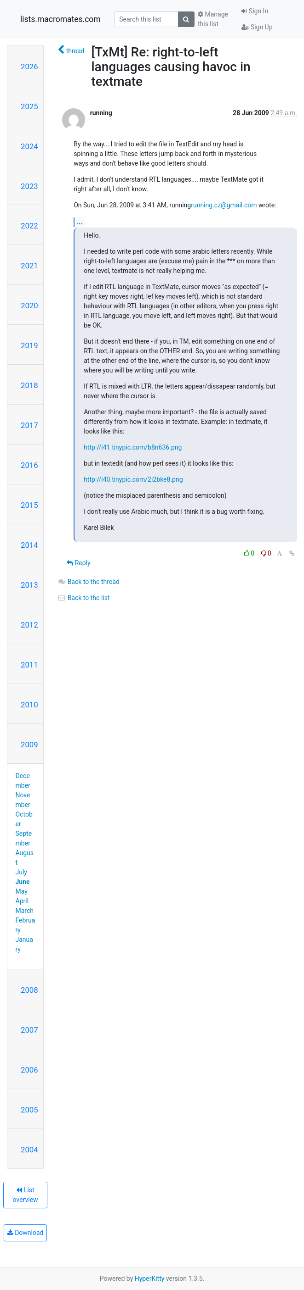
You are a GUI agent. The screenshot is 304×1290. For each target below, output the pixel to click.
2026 (29, 66)
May (22, 891)
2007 (29, 1029)
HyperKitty (150, 1278)
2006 (29, 1069)
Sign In (254, 11)
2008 (29, 990)
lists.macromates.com (60, 19)
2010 (29, 704)
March (25, 910)
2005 (29, 1109)
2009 (29, 744)
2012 (29, 624)
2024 (29, 146)
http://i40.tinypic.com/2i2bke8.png (133, 479)
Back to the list (83, 597)
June (23, 881)
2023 (29, 186)
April (22, 901)
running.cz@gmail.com (224, 205)
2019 (29, 345)
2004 (29, 1149)
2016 (29, 465)
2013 (29, 584)
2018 (29, 385)
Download (25, 1232)
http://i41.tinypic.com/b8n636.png (133, 447)
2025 (29, 106)
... (79, 221)
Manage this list (213, 19)
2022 (29, 225)
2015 (29, 505)
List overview (25, 1194)
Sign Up (256, 27)
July (21, 872)
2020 (29, 305)
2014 (29, 545)
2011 (29, 664)
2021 (29, 265)
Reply (78, 563)
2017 (29, 425)
